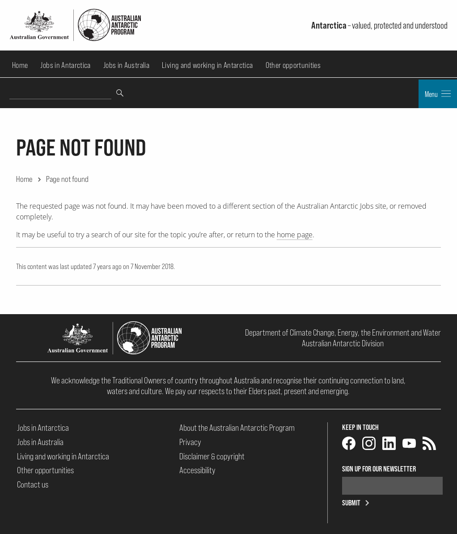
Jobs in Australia (126, 65)
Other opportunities (293, 65)
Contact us (32, 484)
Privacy (190, 442)
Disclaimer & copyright (212, 456)
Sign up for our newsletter (379, 468)
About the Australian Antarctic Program (237, 427)
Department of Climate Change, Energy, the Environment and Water (343, 332)
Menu (438, 94)
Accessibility (197, 470)
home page (295, 235)
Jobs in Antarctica (65, 65)
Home (20, 65)
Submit (357, 502)
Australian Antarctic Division (343, 343)
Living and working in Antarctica (207, 65)
